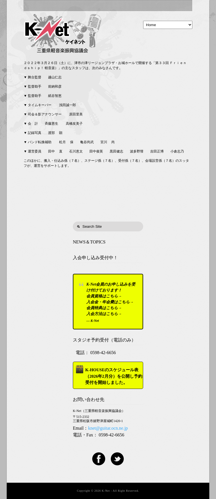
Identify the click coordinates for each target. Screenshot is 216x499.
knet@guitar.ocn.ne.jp (108, 428)
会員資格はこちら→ (104, 296)
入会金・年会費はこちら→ (110, 302)
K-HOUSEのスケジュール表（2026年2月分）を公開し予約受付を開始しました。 (113, 376)
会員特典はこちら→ (104, 308)
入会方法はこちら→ (104, 314)
